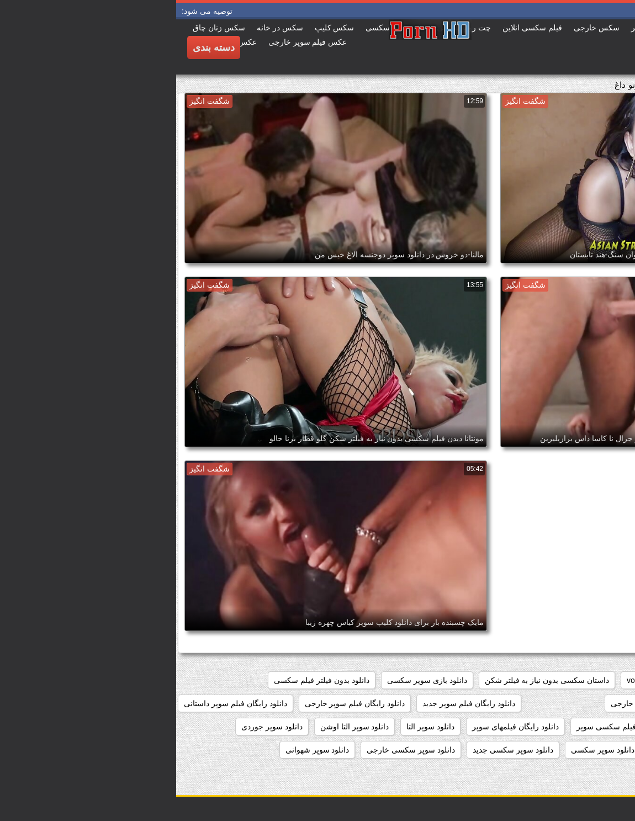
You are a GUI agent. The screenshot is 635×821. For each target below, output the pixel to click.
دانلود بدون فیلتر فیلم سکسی (145, 680)
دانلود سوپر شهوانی (141, 749)
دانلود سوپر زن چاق (508, 749)
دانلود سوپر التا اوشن (178, 726)
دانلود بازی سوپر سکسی (251, 680)
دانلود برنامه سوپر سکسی (579, 703)
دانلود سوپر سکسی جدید (337, 749)
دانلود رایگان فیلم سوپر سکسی (571, 726)
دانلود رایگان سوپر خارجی (477, 703)
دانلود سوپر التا (254, 726)
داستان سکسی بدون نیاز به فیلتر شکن (371, 680)
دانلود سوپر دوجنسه (589, 749)
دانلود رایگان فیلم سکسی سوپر (451, 726)
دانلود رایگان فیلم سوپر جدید (292, 703)
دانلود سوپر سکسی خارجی (234, 749)
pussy (548, 680)
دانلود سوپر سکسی (426, 749)
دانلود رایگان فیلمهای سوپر (339, 726)
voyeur (462, 680)
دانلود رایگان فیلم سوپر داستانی (59, 703)
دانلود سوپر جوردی (95, 726)
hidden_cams (599, 680)
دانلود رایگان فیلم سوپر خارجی (179, 703)
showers (505, 680)
